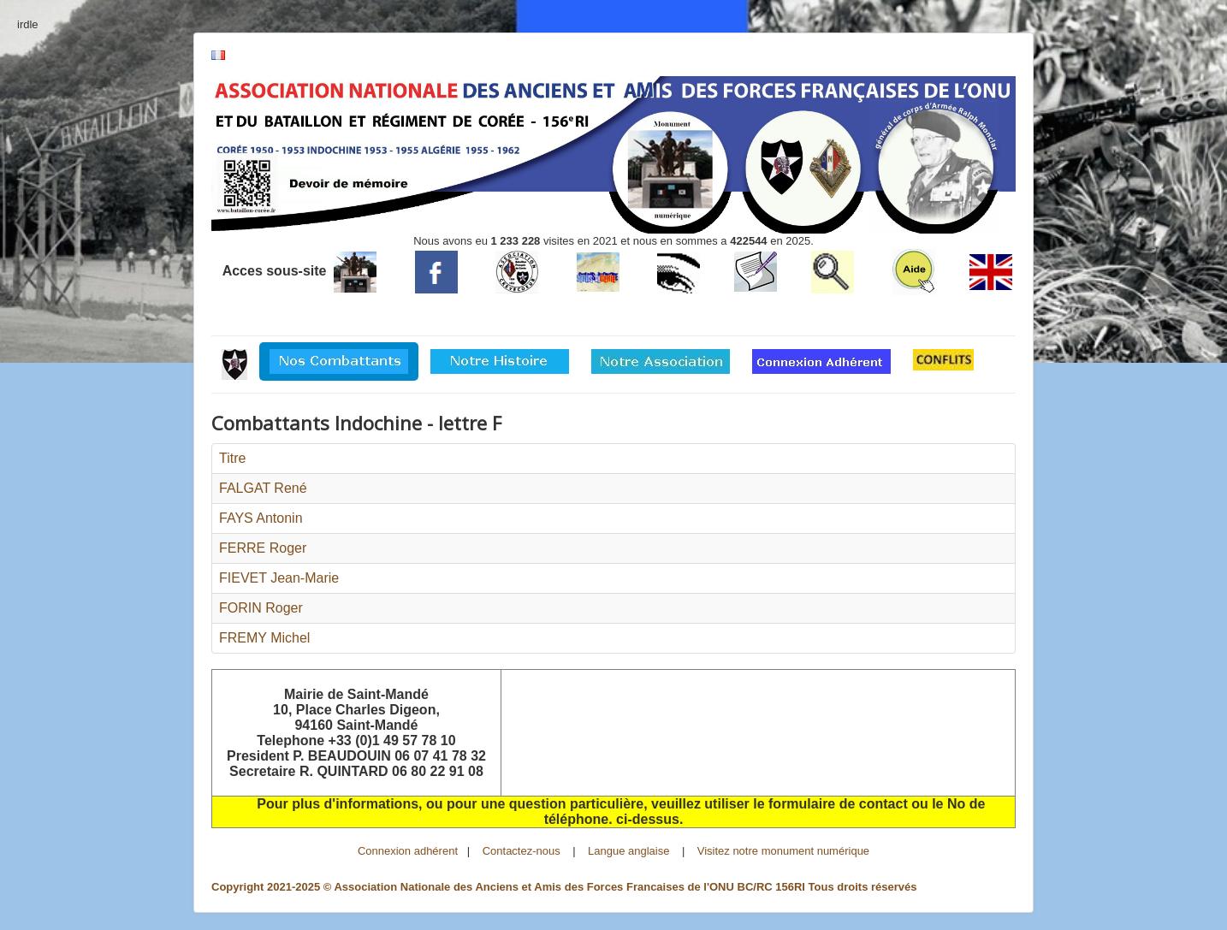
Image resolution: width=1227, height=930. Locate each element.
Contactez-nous (521, 850)
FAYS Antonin (261, 518)
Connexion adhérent (408, 850)
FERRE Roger (262, 548)
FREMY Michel (264, 638)
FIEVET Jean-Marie (279, 578)
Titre (232, 458)
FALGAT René (263, 488)
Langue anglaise (628, 850)
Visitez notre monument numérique (783, 850)
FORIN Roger (261, 608)
